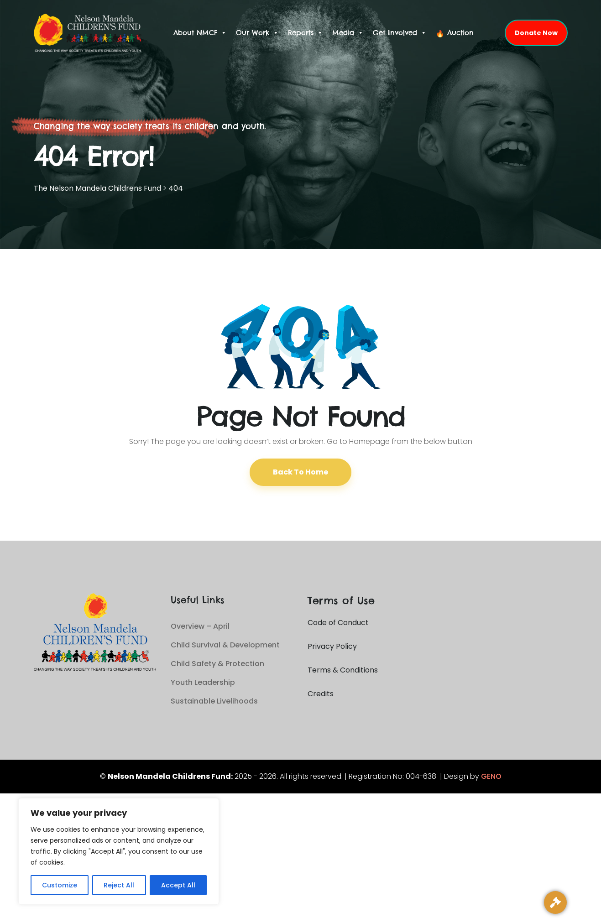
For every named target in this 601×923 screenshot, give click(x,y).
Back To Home (300, 472)
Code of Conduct (338, 622)
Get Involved (400, 33)
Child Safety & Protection (217, 663)
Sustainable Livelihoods (214, 701)
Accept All (178, 885)
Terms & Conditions (343, 670)
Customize (59, 885)
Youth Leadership (203, 682)
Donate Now (536, 32)
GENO (491, 776)
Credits (321, 693)
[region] (118, 851)
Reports (305, 33)
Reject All (119, 885)
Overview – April (200, 626)
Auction (460, 32)
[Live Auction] (555, 902)
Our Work (257, 33)
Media (348, 33)
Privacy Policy (332, 646)
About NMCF (200, 33)
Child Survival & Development (225, 645)
